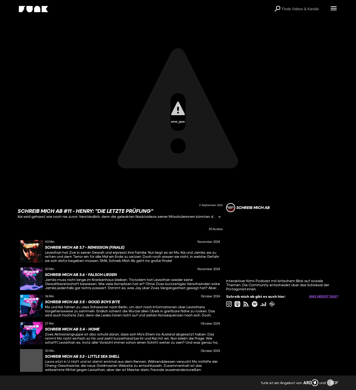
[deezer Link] (263, 304)
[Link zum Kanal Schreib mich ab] (248, 207)
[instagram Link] (229, 304)
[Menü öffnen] (333, 8)
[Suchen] (277, 9)
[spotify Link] (254, 304)
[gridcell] (120, 251)
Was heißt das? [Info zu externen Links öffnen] (323, 296)
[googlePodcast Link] (272, 304)
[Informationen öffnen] (219, 217)
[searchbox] (304, 9)
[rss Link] (246, 304)
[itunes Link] (237, 304)
